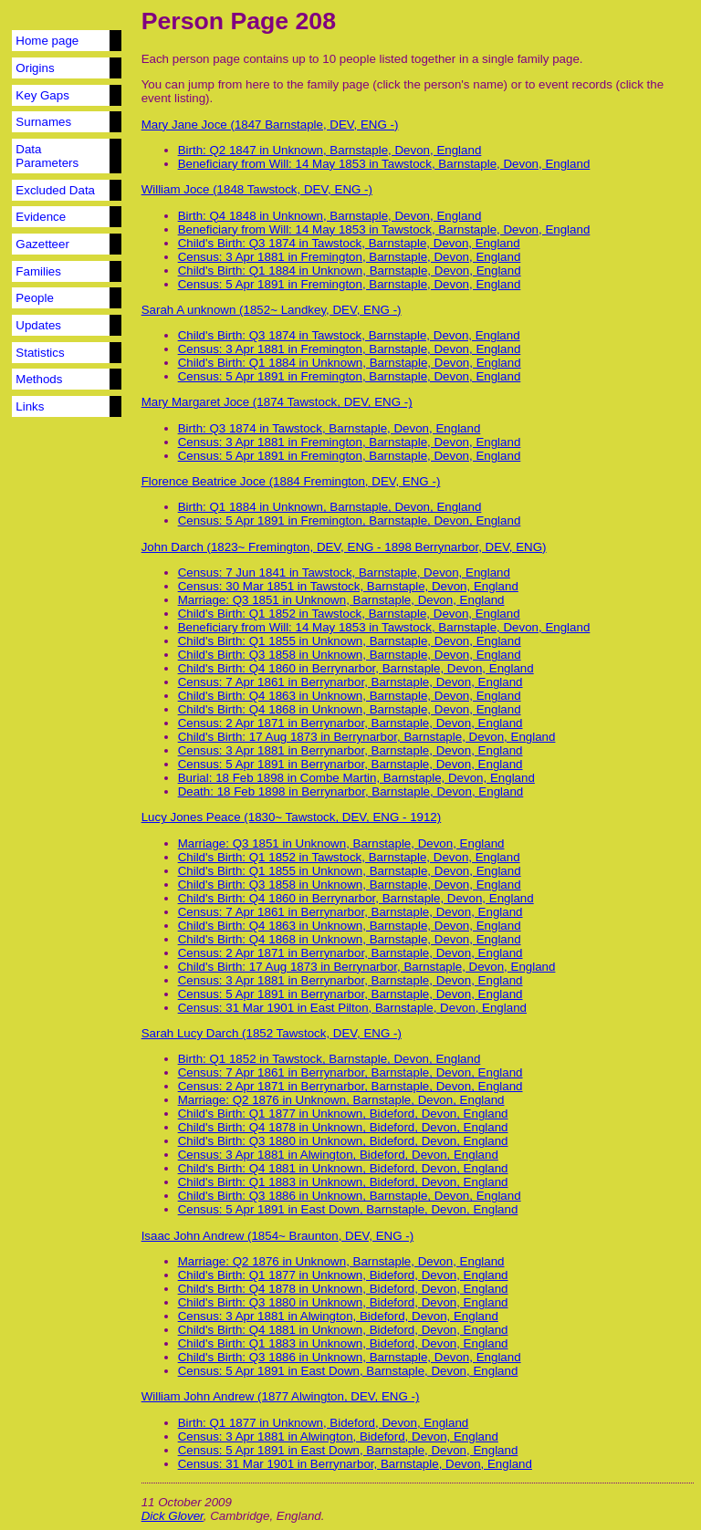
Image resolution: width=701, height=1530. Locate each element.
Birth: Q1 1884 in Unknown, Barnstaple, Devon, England (330, 507)
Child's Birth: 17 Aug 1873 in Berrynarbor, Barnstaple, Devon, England (367, 737)
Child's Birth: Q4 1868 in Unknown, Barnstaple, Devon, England (349, 709)
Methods (39, 379)
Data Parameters (47, 156)
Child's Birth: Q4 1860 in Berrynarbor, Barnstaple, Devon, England (356, 668)
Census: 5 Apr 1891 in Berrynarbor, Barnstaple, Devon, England (350, 764)
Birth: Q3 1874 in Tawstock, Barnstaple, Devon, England (329, 428)
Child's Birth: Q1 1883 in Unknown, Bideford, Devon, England (343, 1182)
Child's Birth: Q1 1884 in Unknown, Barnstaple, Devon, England (349, 270)
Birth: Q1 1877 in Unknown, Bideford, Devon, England (323, 1423)
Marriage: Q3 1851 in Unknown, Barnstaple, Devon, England (341, 600)
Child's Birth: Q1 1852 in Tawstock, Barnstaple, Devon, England (349, 613)
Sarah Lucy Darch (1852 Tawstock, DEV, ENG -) (271, 1033)
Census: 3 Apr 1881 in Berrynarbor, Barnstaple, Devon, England (350, 750)
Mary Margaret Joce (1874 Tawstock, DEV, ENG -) (277, 402)
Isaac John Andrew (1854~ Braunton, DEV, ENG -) (277, 1236)
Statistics (40, 352)
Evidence (41, 217)
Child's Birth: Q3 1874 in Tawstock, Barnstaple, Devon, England (349, 243)
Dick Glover (172, 1516)
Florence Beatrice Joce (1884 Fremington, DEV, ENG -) (291, 481)
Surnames (43, 122)
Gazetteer (42, 244)
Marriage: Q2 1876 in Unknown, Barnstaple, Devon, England (341, 1100)
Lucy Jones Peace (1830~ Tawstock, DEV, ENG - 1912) (291, 817)
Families (38, 271)
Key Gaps (42, 95)
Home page (47, 40)
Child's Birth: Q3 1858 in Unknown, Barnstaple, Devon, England (349, 654)
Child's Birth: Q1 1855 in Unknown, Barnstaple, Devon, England (349, 641)
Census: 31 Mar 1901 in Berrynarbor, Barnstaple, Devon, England (355, 1464)
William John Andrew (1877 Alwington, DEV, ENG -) (280, 1396)
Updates (38, 325)
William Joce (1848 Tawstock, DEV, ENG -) (256, 189)
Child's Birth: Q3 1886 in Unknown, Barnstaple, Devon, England (349, 1195)
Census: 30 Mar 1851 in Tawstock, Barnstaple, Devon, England (348, 586)
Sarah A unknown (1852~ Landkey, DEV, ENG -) (271, 310)
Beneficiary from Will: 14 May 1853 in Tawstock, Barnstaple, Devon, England (384, 164)
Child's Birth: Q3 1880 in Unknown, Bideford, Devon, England (343, 1141)
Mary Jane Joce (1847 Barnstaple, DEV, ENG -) (270, 124)
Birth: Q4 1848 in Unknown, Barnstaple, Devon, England (330, 216)
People (35, 298)
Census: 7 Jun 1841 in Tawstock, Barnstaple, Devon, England (344, 572)
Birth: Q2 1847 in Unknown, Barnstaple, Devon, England (330, 150)
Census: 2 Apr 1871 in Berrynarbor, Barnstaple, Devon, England (350, 723)
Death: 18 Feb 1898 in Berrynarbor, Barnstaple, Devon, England (351, 791)
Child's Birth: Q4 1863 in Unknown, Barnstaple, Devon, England (349, 696)
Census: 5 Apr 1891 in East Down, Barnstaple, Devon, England (348, 1209)
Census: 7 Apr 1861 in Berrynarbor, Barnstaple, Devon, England (350, 682)
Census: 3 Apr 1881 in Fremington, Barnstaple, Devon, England (349, 257)
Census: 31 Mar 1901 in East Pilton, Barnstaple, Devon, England (352, 1008)
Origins (35, 68)
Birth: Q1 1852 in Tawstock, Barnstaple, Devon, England (329, 1059)
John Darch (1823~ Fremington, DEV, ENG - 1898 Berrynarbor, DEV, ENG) (344, 547)
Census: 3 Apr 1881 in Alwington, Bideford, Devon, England (338, 1154)
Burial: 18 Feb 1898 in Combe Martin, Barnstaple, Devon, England (356, 778)
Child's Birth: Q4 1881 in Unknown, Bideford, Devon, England (343, 1168)
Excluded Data (55, 190)
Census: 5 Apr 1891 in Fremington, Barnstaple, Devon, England (349, 284)
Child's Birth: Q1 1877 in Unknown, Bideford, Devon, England (343, 1113)
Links (30, 406)
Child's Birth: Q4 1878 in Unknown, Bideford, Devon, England (343, 1127)
